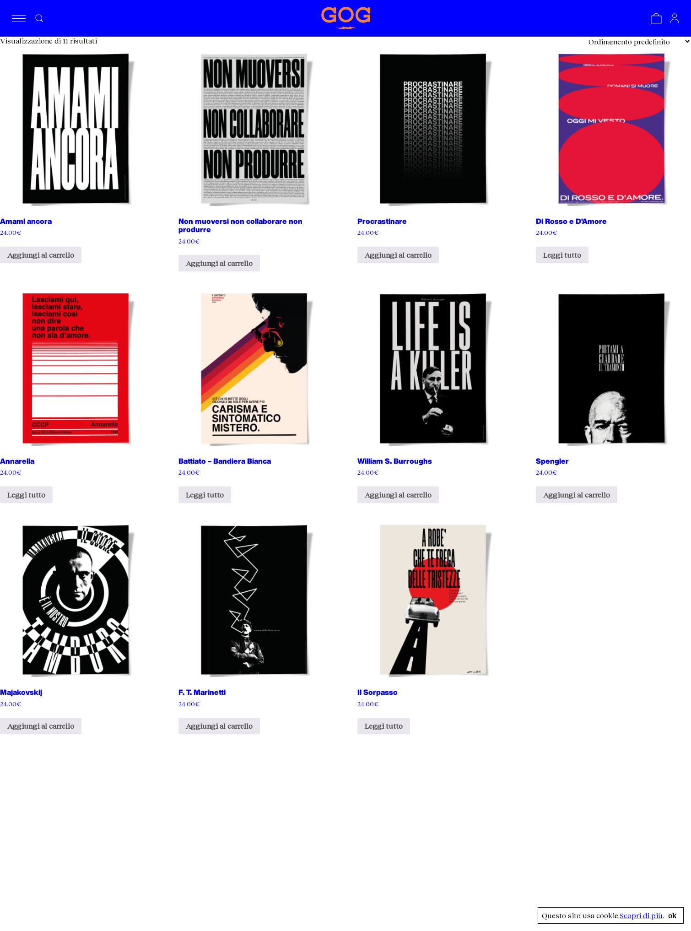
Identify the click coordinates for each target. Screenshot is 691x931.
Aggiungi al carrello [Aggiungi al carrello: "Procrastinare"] (398, 254)
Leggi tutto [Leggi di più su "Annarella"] (26, 494)
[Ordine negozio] (639, 41)
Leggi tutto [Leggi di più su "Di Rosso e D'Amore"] (562, 254)
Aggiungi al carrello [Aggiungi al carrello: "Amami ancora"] (40, 254)
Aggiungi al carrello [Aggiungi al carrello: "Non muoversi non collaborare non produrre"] (219, 263)
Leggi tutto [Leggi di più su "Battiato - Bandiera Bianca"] (205, 494)
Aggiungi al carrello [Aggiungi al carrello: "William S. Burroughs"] (398, 494)
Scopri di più (641, 915)
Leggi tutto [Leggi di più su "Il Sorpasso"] (384, 725)
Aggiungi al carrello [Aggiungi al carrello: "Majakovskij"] (40, 725)
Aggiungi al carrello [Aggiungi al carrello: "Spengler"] (576, 494)
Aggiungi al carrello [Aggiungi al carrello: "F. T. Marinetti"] (219, 725)
